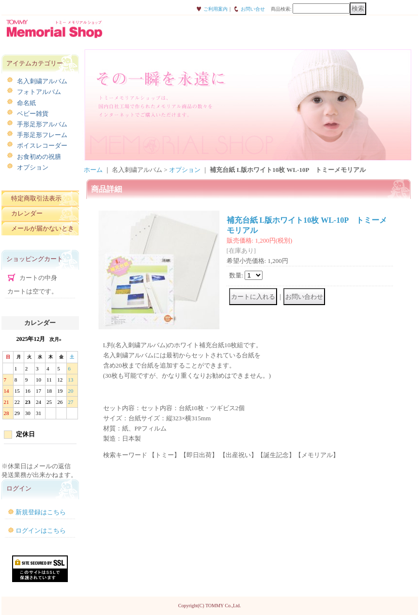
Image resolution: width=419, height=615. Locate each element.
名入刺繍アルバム (42, 81)
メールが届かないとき (42, 228)
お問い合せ (253, 9)
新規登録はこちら (41, 512)
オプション (32, 167)
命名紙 (26, 103)
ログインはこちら (41, 530)
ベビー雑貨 (32, 113)
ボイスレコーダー (42, 145)
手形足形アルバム (42, 124)
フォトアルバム (39, 91)
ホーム (93, 169)
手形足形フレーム (42, 134)
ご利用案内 (215, 9)
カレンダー (27, 213)
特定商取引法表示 (36, 198)
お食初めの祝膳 (39, 156)
